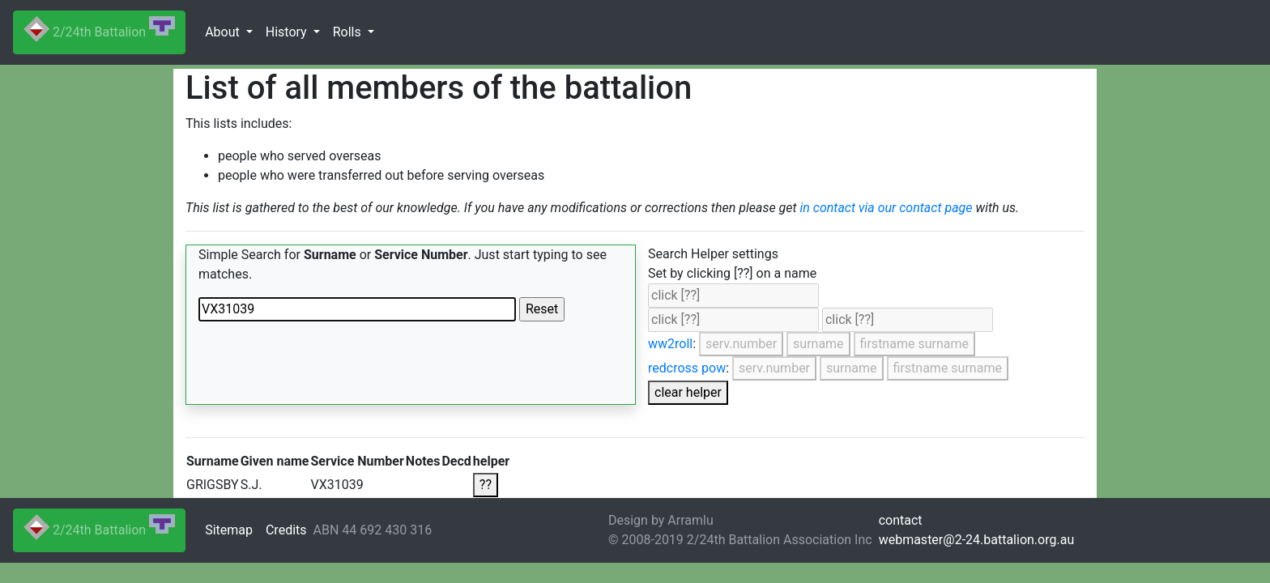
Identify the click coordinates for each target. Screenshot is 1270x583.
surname (818, 343)
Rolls (348, 32)
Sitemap (229, 530)
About (224, 32)
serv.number (741, 343)
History (288, 32)
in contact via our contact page (886, 207)
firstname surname (914, 343)
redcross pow (687, 368)
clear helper (688, 392)
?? (485, 484)
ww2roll (670, 343)
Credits (286, 530)
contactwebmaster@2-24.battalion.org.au (977, 530)
